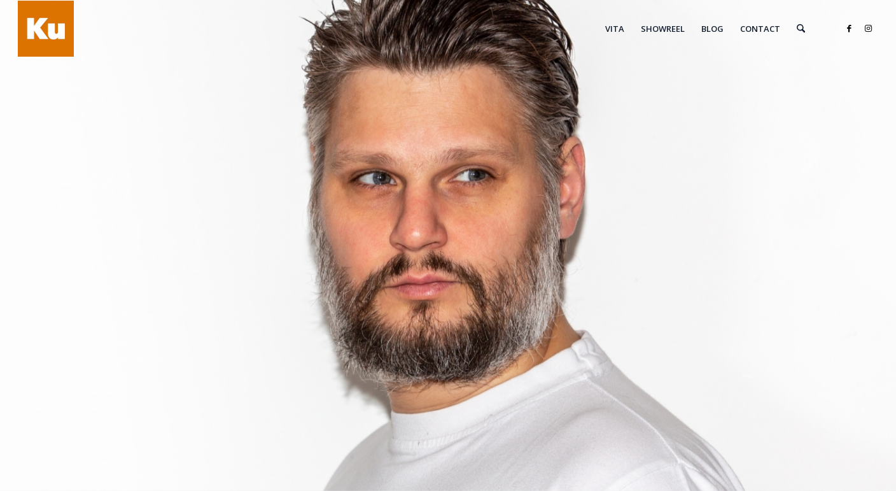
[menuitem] (615, 29)
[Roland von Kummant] (46, 29)
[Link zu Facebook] (849, 28)
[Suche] (800, 29)
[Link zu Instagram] (868, 28)
